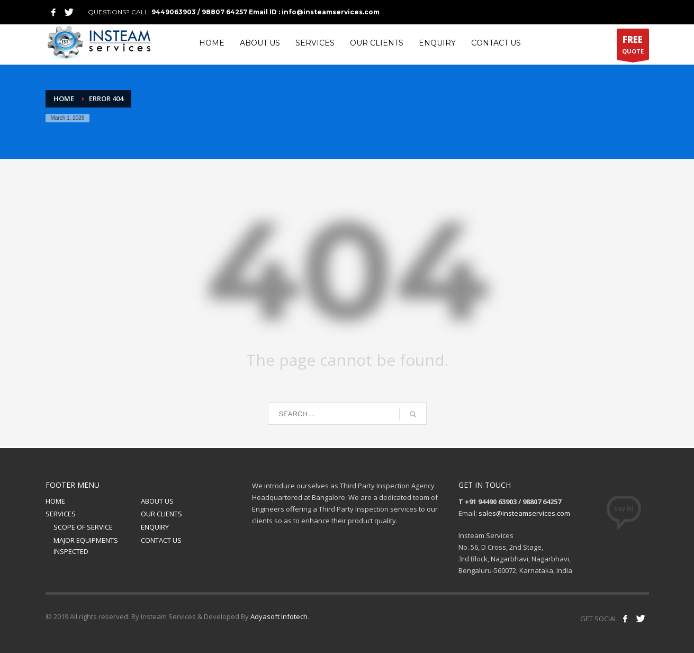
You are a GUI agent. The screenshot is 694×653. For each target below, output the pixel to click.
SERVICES (61, 513)
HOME (55, 501)
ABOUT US (157, 501)
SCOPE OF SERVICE (83, 527)
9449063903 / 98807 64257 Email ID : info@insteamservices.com (265, 12)
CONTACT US (161, 540)
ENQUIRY (155, 527)
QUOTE (633, 46)
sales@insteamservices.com (524, 513)
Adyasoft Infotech (279, 616)
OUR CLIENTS (161, 513)
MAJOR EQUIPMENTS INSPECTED (85, 545)
